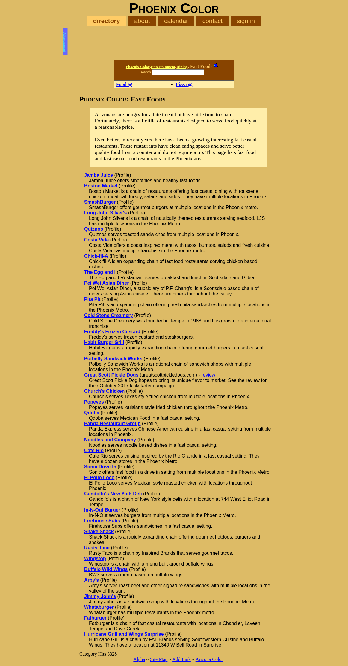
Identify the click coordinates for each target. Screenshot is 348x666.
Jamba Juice (98, 175)
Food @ (124, 84)
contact (212, 20)
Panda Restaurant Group (112, 423)
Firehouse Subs (102, 520)
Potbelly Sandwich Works (113, 358)
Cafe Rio (94, 450)
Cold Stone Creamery (108, 315)
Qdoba (91, 412)
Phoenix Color (138, 66)
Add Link (181, 659)
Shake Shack (99, 531)
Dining (182, 66)
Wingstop (95, 558)
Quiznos (93, 229)
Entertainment (163, 66)
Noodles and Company (110, 439)
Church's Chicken (104, 391)
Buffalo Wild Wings (106, 569)
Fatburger (95, 617)
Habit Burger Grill (104, 342)
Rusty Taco (97, 547)
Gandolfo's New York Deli (113, 493)
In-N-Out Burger (102, 509)
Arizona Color (209, 659)
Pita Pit (92, 299)
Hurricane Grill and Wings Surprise (124, 634)
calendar (176, 20)
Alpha (139, 659)
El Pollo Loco (99, 477)
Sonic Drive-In (100, 466)
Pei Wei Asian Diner (106, 283)
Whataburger (99, 607)
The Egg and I (100, 272)
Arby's (91, 580)
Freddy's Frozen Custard (112, 331)
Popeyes (94, 401)
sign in (246, 20)
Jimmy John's (100, 596)
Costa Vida (96, 239)
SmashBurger (100, 202)
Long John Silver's (105, 212)
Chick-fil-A (96, 256)
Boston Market (100, 185)
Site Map (158, 659)
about (142, 20)
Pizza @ (184, 84)
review (208, 374)
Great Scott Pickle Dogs (111, 374)
